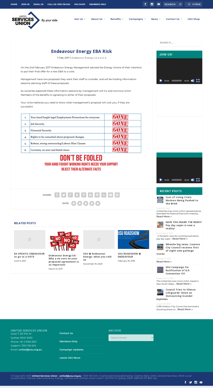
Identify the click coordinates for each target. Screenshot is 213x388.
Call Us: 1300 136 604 (58, 4)
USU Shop (79, 4)
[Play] (161, 82)
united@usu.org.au (30, 351)
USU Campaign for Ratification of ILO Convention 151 (178, 272)
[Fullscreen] (198, 82)
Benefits (116, 21)
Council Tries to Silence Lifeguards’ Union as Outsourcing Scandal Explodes (176, 296)
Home (14, 4)
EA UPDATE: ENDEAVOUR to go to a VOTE (29, 257)
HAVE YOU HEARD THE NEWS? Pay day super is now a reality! (184, 227)
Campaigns (136, 21)
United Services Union (44, 377)
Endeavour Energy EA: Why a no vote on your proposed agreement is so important (64, 262)
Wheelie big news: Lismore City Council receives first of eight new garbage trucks (178, 251)
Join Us (78, 21)
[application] (179, 73)
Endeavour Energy (82, 59)
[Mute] (192, 82)
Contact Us (172, 21)
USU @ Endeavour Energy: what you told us (97, 258)
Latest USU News (70, 359)
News (154, 21)
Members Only (97, 4)
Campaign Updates (71, 351)
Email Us (38, 4)
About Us (96, 21)
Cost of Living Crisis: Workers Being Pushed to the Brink (182, 202)
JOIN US (25, 4)
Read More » (164, 218)
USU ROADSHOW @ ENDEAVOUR (129, 257)
